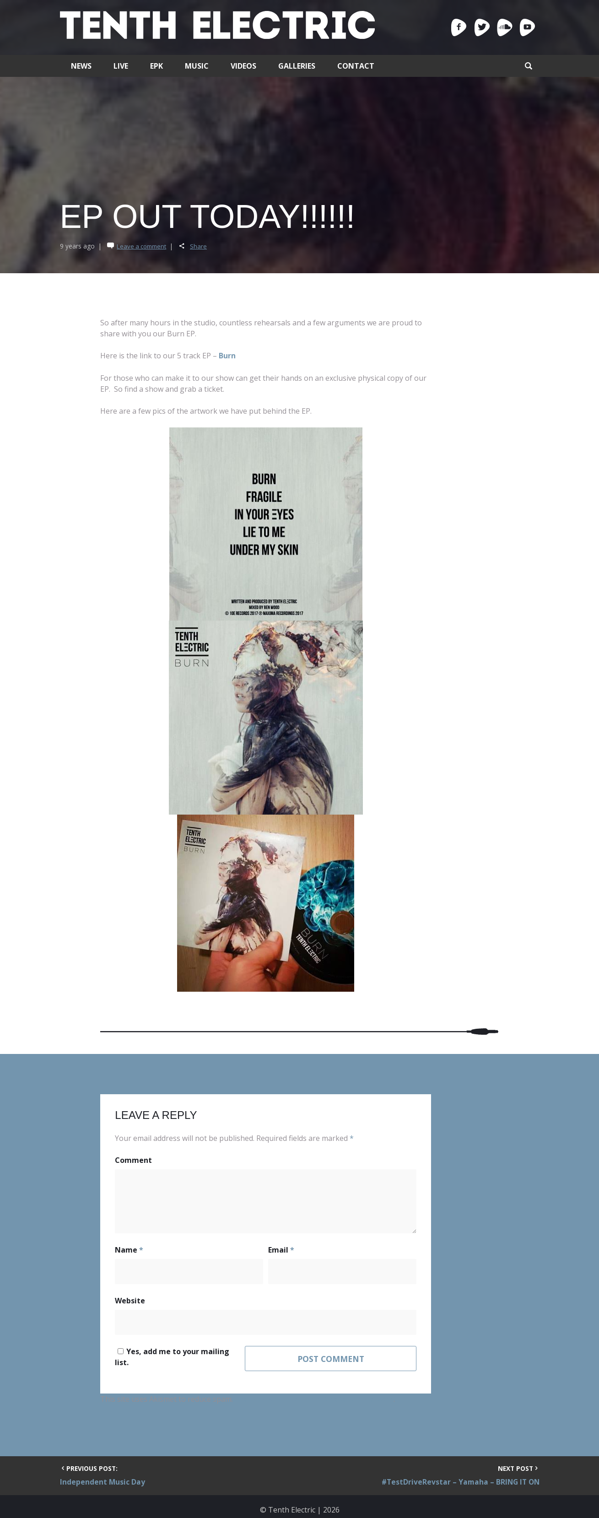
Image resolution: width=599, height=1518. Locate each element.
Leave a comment (143, 246)
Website (130, 1302)
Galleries (296, 66)
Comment (133, 1160)
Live (120, 66)
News (81, 66)
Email (281, 1251)
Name (129, 1251)
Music (197, 66)
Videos (243, 66)
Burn (227, 356)
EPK (156, 66)
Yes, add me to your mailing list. (180, 1353)
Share (201, 246)
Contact (355, 66)
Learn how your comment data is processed (315, 1393)
